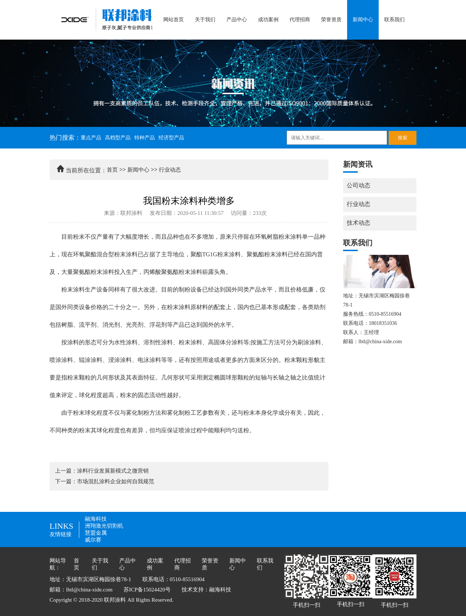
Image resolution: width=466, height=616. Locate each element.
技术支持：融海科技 (206, 590)
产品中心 (236, 19)
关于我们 (205, 19)
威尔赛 (93, 540)
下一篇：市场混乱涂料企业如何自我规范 (104, 481)
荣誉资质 (331, 19)
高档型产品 (118, 137)
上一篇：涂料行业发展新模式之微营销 (102, 471)
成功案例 (268, 19)
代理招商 (300, 19)
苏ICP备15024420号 (147, 590)
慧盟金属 (96, 533)
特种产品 (144, 137)
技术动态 (358, 223)
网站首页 (173, 19)
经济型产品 (171, 137)
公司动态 (358, 185)
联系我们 (394, 19)
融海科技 (96, 519)
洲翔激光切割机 (104, 526)
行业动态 (170, 170)
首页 (112, 170)
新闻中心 (363, 19)
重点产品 (91, 137)
